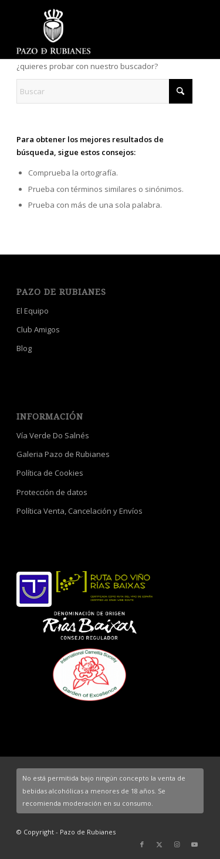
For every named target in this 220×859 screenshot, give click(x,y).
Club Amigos (38, 329)
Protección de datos (51, 492)
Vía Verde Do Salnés (52, 435)
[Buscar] (104, 91)
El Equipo (32, 310)
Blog (24, 348)
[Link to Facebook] (142, 844)
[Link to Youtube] (195, 844)
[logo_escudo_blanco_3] (91, 32)
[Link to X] (159, 844)
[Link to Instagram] (177, 844)
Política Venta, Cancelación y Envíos (79, 511)
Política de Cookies (49, 473)
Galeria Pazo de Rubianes (63, 454)
